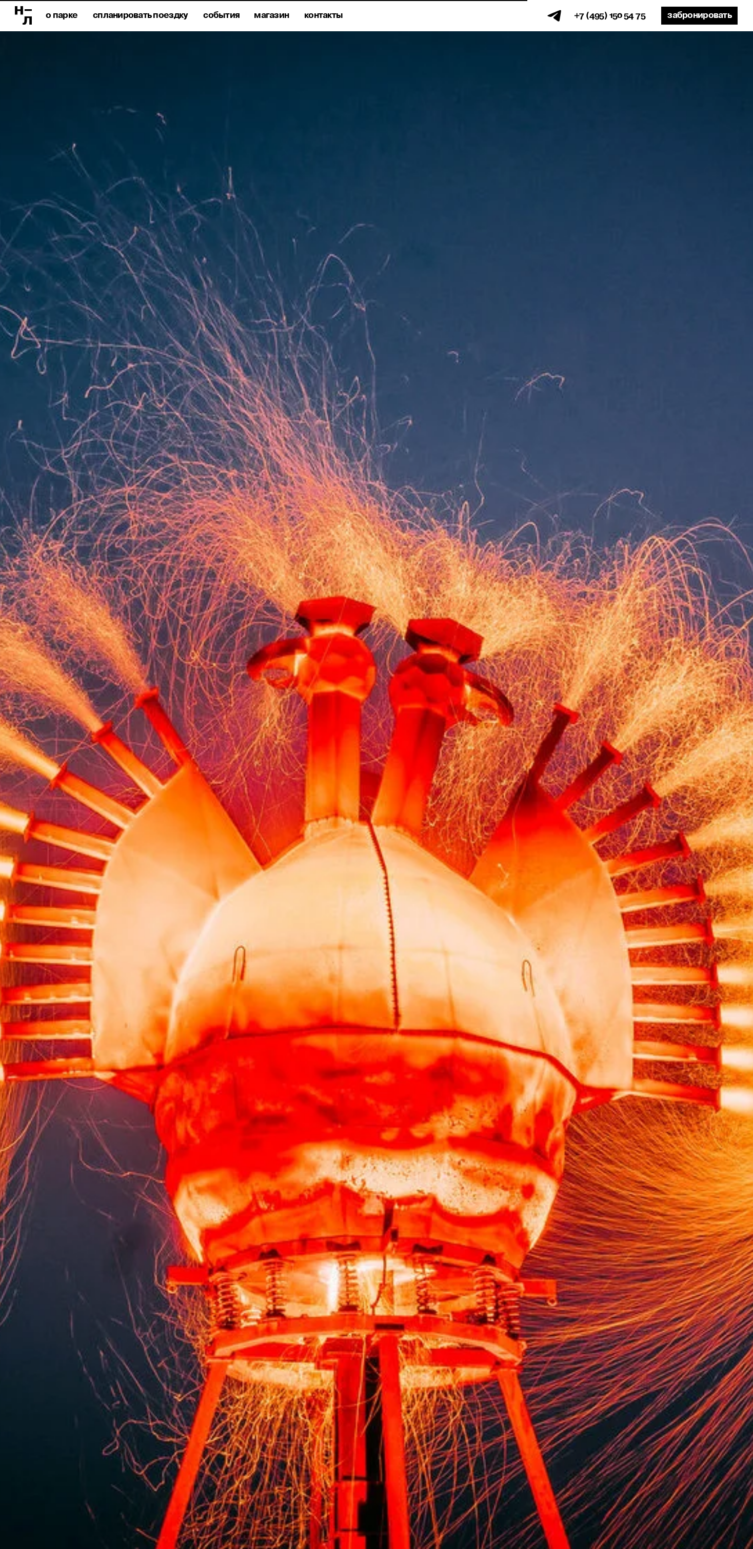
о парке (61, 15)
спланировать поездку (140, 15)
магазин (271, 15)
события (221, 15)
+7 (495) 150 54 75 (609, 15)
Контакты (323, 15)
